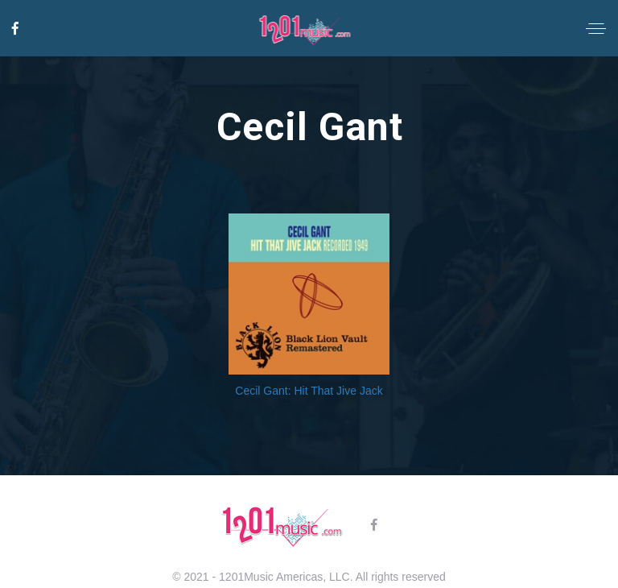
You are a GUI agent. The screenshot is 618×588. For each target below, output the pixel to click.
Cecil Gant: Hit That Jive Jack (308, 390)
